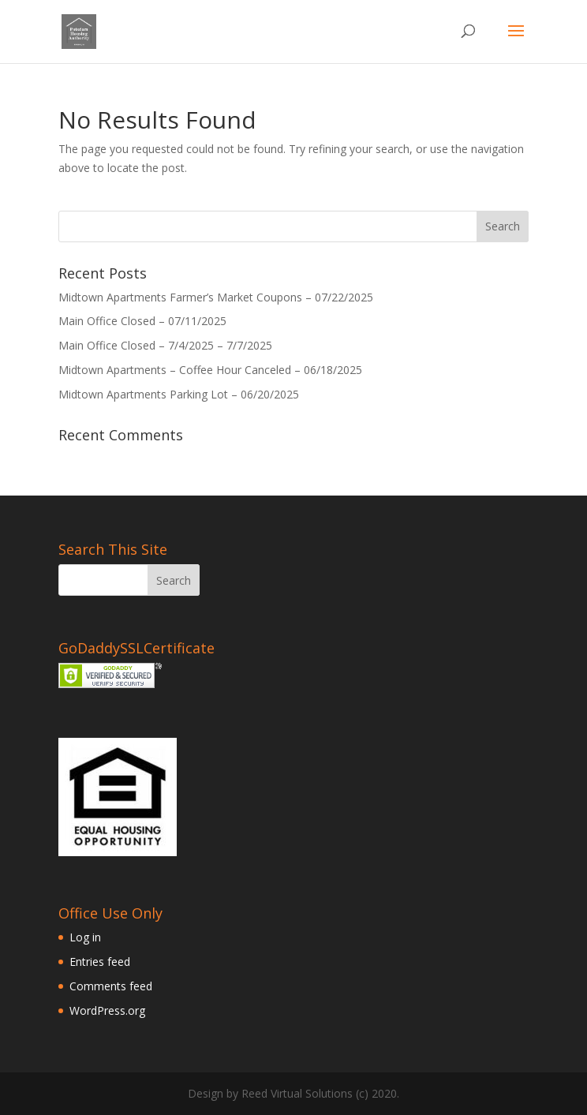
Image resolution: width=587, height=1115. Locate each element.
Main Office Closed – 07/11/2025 (142, 320)
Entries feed (99, 961)
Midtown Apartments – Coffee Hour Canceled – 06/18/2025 (210, 369)
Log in (85, 937)
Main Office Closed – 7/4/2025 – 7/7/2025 (165, 345)
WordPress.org (107, 1010)
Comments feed (110, 985)
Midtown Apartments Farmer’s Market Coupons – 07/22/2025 (215, 297)
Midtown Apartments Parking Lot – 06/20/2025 (178, 394)
